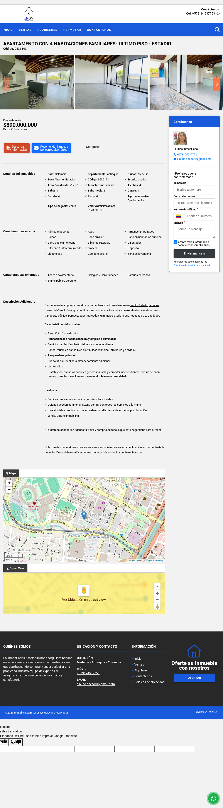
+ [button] (9, 483)
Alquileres (47, 29)
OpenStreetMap (155, 560)
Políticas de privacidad (149, 682)
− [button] (9, 490)
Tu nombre (181, 183)
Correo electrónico (185, 196)
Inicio (8, 29)
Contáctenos (99, 29)
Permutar (72, 29)
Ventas (25, 29)
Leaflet (131, 560)
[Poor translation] (16, 742)
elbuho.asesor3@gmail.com (194, 158)
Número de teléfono (186, 209)
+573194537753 (203, 13)
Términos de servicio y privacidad (192, 265)
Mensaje (179, 223)
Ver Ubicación (73, 600)
